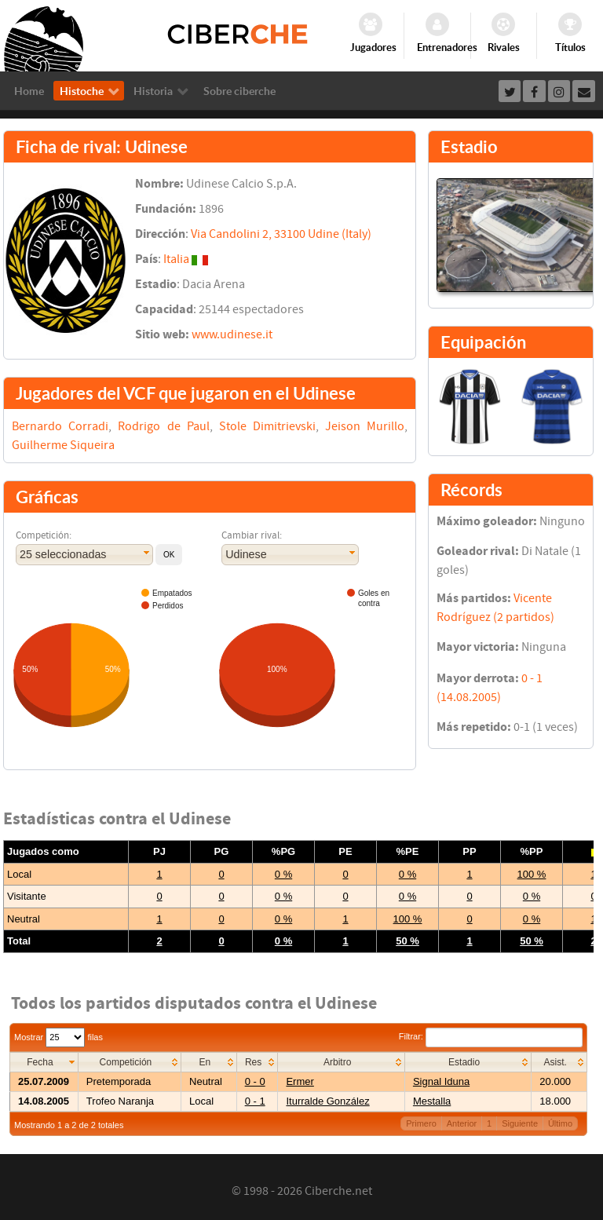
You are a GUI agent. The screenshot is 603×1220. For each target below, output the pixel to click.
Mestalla (432, 1101)
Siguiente (520, 1123)
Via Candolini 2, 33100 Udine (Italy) (281, 234)
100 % (531, 874)
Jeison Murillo (364, 426)
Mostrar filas (58, 1037)
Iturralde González (327, 1101)
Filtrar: (491, 1036)
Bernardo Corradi (60, 426)
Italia (176, 259)
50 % (407, 941)
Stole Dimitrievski (267, 426)
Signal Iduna (441, 1081)
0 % (283, 874)
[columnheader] (44, 1062)
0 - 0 (255, 1081)
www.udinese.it (232, 334)
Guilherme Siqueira (63, 445)
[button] (168, 554)
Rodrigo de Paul (163, 426)
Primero (421, 1123)
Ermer (299, 1081)
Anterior (462, 1123)
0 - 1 (255, 1101)
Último (560, 1123)
